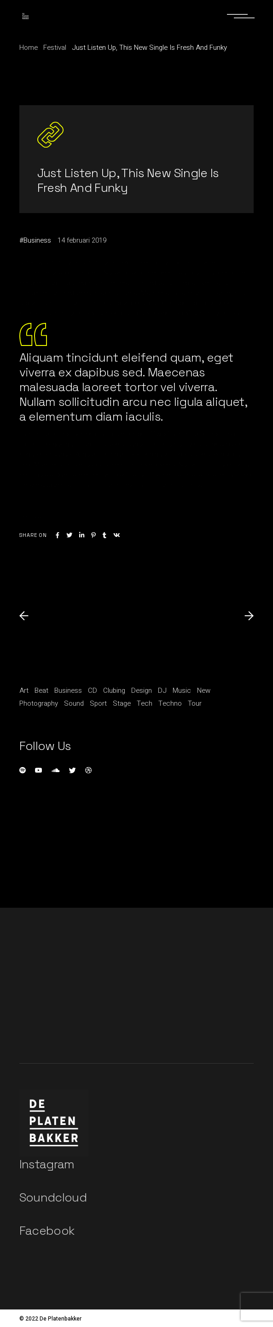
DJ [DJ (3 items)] (162, 690)
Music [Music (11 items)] (182, 690)
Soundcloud (53, 1197)
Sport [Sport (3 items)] (98, 703)
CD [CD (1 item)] (92, 690)
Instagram (47, 1164)
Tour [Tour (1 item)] (195, 703)
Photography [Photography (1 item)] (38, 703)
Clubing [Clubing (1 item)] (114, 690)
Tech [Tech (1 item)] (144, 703)
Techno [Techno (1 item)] (170, 703)
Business (37, 240)
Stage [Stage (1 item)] (122, 703)
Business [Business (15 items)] (68, 690)
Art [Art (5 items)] (24, 690)
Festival (54, 47)
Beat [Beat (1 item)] (41, 690)
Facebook (47, 1230)
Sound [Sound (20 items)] (74, 703)
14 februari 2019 (82, 240)
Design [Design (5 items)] (141, 690)
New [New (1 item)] (203, 690)
